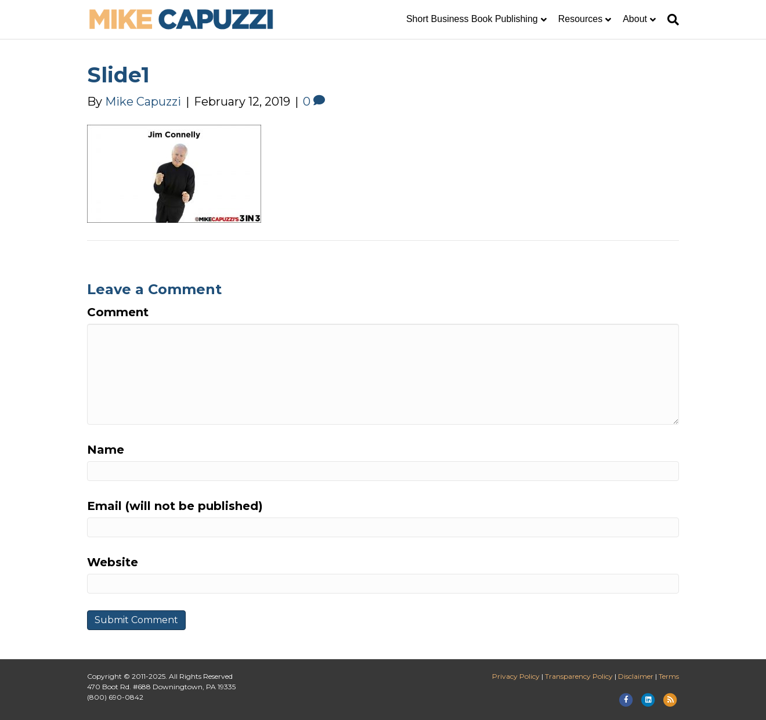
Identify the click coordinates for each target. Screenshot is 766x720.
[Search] (670, 19)
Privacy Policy (516, 676)
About (635, 19)
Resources (580, 19)
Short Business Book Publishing (472, 19)
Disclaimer (635, 676)
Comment (118, 312)
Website (112, 562)
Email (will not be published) (175, 506)
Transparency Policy (579, 676)
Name (105, 450)
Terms (669, 676)
